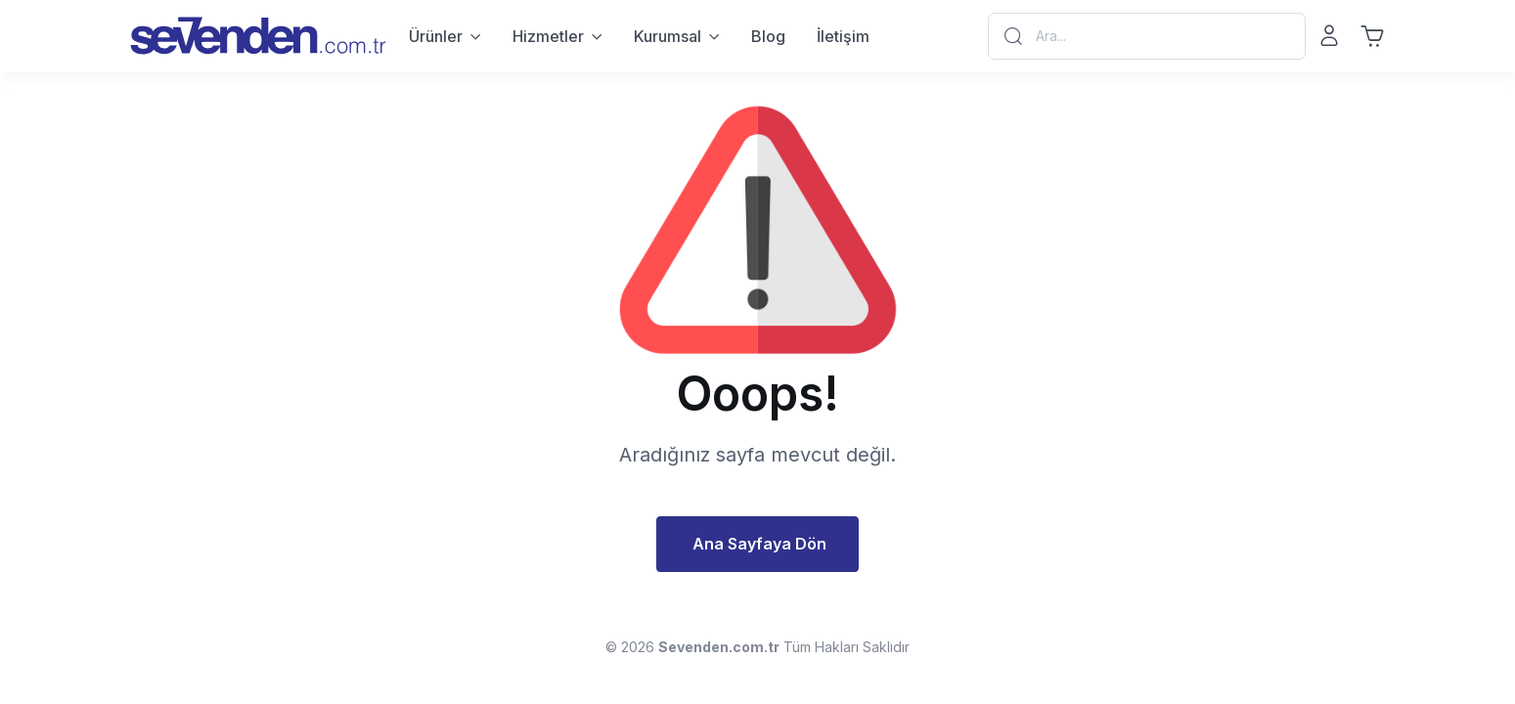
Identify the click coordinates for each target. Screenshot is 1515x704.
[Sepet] (1372, 36)
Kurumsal (667, 36)
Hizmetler (548, 36)
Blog (768, 36)
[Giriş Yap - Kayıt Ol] (1329, 36)
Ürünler (436, 36)
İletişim (843, 36)
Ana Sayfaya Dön (759, 543)
